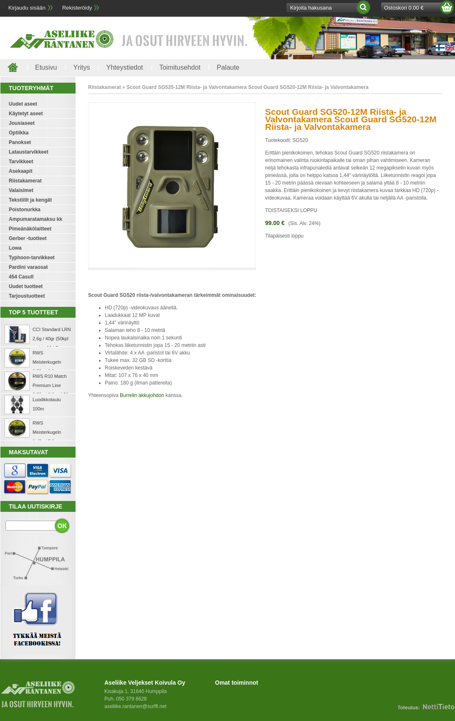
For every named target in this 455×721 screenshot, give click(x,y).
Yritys (81, 67)
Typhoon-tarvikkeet (32, 258)
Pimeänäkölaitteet (30, 229)
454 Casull (21, 277)
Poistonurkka (24, 210)
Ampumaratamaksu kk (35, 219)
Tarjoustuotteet (27, 296)
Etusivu (46, 67)
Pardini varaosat (28, 267)
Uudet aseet (23, 104)
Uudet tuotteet (26, 286)
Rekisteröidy (77, 8)
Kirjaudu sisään (27, 8)
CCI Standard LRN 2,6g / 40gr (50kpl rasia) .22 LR (52, 338)
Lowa (15, 248)
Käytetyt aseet (26, 113)
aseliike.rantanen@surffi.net (135, 706)
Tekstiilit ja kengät (30, 200)
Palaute (228, 67)
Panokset (20, 142)
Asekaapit (21, 171)
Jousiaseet (22, 123)
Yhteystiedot (124, 67)
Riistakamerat (25, 181)
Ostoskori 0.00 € (404, 8)
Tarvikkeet (21, 161)
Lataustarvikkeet (28, 152)
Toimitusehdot (180, 67)
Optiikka (18, 133)
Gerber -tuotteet (28, 238)
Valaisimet (21, 190)
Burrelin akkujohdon (142, 395)
